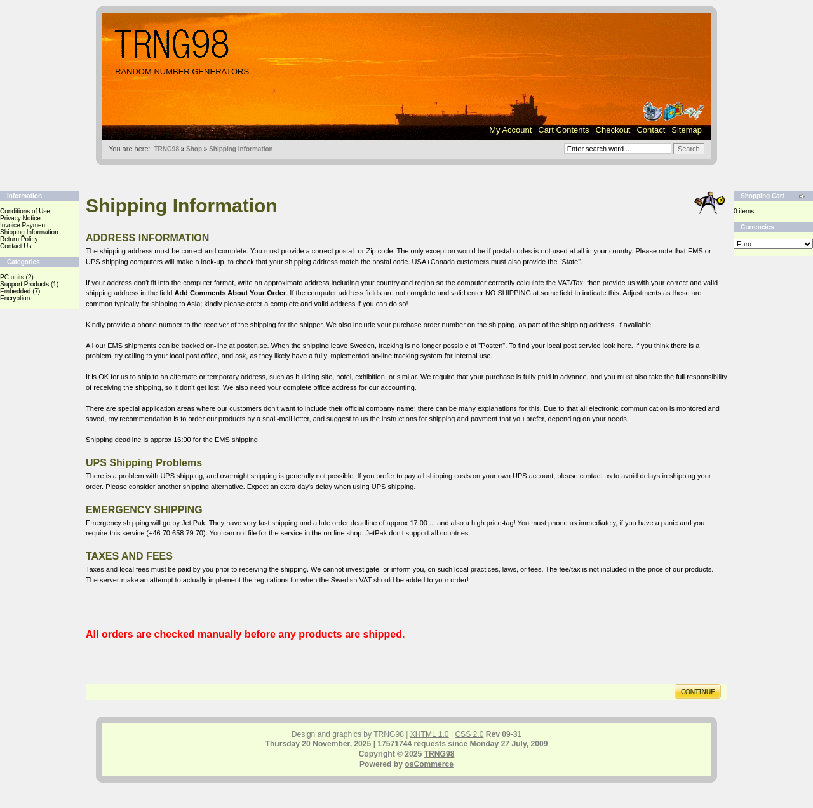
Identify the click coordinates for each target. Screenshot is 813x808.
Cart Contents (563, 130)
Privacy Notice (20, 218)
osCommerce (429, 764)
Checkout (613, 130)
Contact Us (15, 246)
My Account (510, 130)
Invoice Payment (23, 225)
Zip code (379, 251)
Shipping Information (241, 148)
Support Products (24, 284)
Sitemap (686, 130)
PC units (12, 277)
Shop (194, 148)
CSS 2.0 (469, 734)
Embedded (15, 291)
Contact (650, 130)
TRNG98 (166, 148)
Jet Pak (193, 523)
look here (617, 345)
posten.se (252, 345)
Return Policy (18, 239)
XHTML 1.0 (429, 734)
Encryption (15, 298)
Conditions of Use (25, 211)
